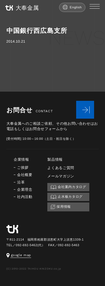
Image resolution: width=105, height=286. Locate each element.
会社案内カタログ (68, 187)
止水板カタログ (67, 197)
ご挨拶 (23, 167)
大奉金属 (22, 8)
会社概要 (24, 175)
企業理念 (24, 189)
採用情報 (61, 207)
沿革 (21, 182)
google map (18, 255)
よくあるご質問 (60, 168)
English (72, 7)
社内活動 (24, 197)
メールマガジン (60, 176)
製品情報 (55, 159)
